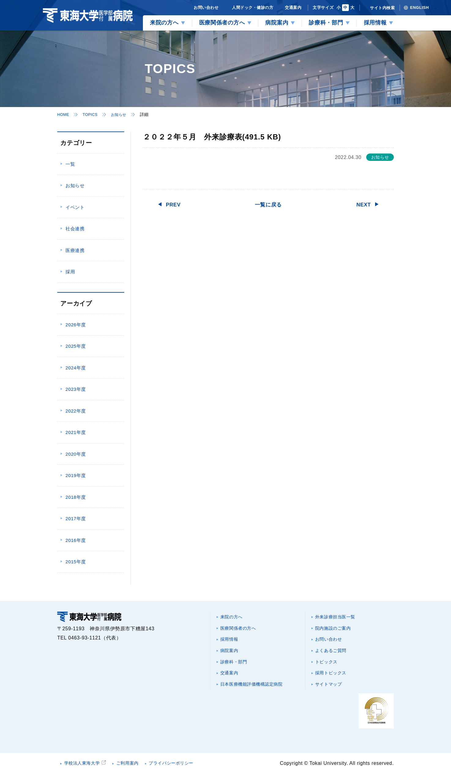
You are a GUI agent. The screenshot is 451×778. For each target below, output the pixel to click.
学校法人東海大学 (85, 767)
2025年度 (75, 346)
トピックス (328, 666)
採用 (70, 271)
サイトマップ (331, 690)
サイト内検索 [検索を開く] (382, 8)
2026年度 (75, 324)
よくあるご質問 (333, 654)
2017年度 (75, 518)
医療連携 (74, 250)
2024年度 (75, 367)
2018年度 (75, 497)
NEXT (362, 204)
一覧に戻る (268, 204)
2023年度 (75, 389)
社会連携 (74, 228)
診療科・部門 (236, 666)
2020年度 (75, 454)
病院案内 (231, 654)
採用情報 (231, 641)
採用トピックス (333, 678)
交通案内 (231, 678)
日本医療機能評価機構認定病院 (256, 690)
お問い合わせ (331, 641)
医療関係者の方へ (241, 629)
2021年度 (75, 432)
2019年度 (75, 475)
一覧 (70, 164)
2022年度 (75, 410)
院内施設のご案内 (336, 629)
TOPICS (92, 114)
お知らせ (123, 114)
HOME (64, 114)
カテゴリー (76, 142)
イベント (74, 207)
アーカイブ (76, 303)
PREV (175, 204)
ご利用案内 (136, 767)
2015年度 (75, 561)
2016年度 (75, 540)
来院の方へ (233, 617)
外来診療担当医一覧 (339, 617)
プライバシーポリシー (185, 767)
